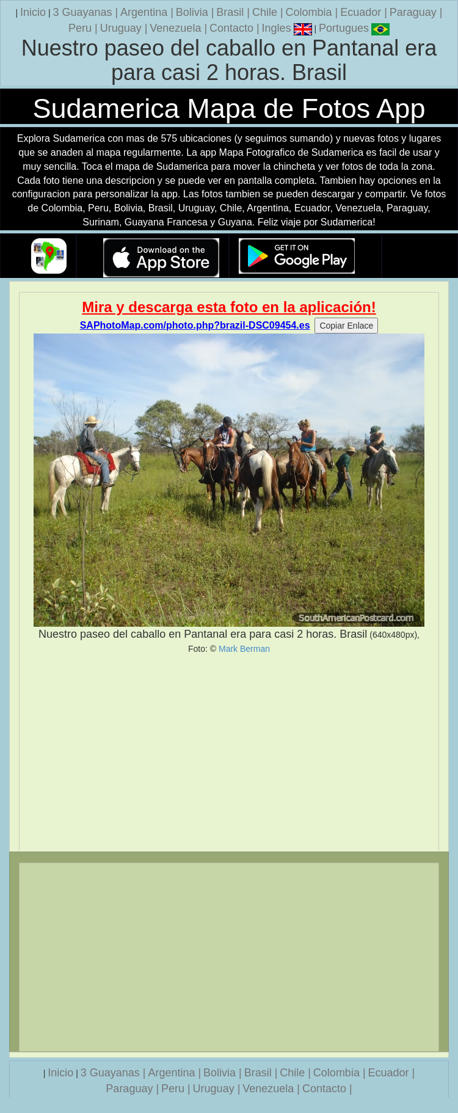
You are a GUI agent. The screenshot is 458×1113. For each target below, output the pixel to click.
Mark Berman (244, 649)
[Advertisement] (229, 752)
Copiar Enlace (346, 325)
